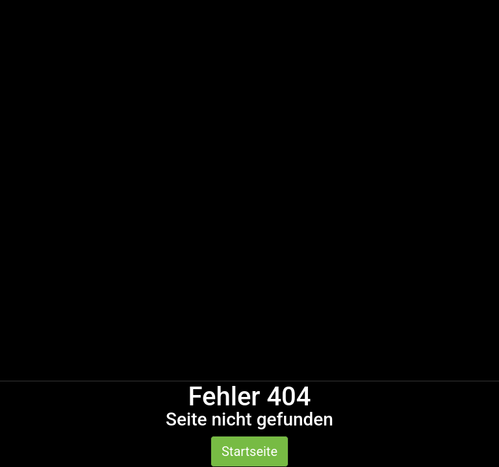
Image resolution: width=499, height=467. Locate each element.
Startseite (249, 451)
